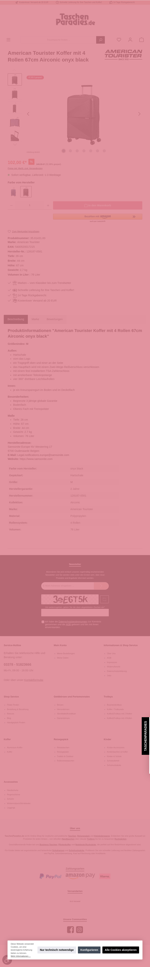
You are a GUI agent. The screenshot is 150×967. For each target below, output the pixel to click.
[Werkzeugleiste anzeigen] (7, 960)
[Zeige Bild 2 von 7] (70, 150)
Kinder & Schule (114, 756)
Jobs (109, 675)
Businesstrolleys (114, 705)
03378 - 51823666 (17, 664)
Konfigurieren (89, 949)
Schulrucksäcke (114, 765)
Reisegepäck (61, 739)
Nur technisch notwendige (57, 949)
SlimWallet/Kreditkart (66, 714)
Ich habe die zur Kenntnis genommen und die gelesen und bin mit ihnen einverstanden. (73, 624)
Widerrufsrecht (113, 666)
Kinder (107, 739)
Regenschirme (13, 794)
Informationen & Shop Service (121, 645)
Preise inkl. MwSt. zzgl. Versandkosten (25, 168)
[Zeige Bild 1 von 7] (63, 150)
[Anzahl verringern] (11, 205)
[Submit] (101, 586)
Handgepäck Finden (16, 722)
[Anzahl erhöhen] (48, 205)
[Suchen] (100, 40)
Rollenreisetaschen (65, 761)
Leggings (11, 808)
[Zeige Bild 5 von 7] (90, 150)
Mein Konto (60, 645)
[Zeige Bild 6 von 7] (97, 150)
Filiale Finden (13, 705)
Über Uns (111, 653)
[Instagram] (79, 929)
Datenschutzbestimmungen (73, 621)
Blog (9, 718)
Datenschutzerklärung (117, 671)
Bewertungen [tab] (55, 319)
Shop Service (11, 696)
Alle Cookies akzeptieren (121, 949)
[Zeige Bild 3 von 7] (77, 150)
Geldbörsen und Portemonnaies (72, 696)
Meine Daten (63, 658)
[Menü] (8, 40)
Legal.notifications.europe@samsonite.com (43, 455)
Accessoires (11, 782)
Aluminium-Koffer (15, 747)
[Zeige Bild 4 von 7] (83, 150)
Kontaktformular (33, 679)
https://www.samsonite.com (36, 458)
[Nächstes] (139, 114)
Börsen (60, 705)
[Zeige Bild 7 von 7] (104, 150)
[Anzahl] (30, 205)
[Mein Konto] (130, 40)
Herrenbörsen (63, 709)
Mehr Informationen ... (20, 956)
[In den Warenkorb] (97, 205)
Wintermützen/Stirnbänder (18, 803)
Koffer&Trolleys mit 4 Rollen (119, 718)
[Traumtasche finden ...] (58, 40)
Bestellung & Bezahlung (17, 709)
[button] (97, 218)
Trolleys (108, 696)
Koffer (7, 739)
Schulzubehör (113, 761)
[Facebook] (70, 929)
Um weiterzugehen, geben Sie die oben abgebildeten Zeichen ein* (75, 607)
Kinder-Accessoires (115, 747)
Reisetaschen (63, 747)
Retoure (10, 714)
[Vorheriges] (28, 114)
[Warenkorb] (141, 40)
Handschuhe (12, 790)
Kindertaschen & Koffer (117, 752)
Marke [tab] (35, 319)
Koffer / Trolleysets (115, 709)
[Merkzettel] (119, 40)
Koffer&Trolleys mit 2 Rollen (119, 714)
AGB (68, 624)
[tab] (16, 319)
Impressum (112, 662)
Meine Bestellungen (66, 653)
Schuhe (10, 799)
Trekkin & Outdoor (65, 756)
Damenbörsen (63, 718)
